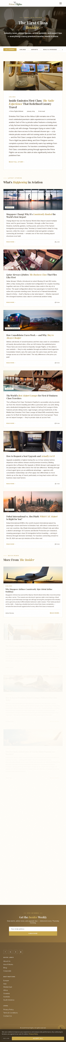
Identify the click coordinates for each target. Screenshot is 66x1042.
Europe (6, 980)
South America (8, 1000)
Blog (5, 968)
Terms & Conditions (10, 1013)
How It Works (8, 964)
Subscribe (33, 933)
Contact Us (7, 1016)
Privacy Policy (8, 1009)
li (15, 952)
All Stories (10, 49)
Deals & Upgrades (50, 49)
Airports (34, 49)
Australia (6, 997)
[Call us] (61, 1029)
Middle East (7, 987)
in (10, 952)
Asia (4, 984)
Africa (5, 990)
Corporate (7, 971)
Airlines (23, 49)
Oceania (6, 993)
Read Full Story (16, 162)
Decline (6, 1038)
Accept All (38, 1038)
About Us (6, 961)
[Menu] (60, 3)
